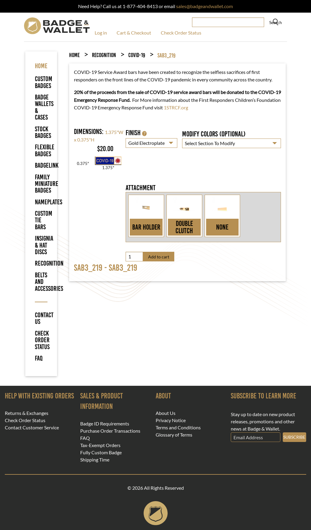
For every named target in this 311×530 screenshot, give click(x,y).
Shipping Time (94, 459)
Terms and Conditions (178, 427)
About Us (165, 413)
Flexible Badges (44, 150)
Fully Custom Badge (101, 452)
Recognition (49, 263)
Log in (101, 32)
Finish (136, 133)
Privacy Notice (171, 420)
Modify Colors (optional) (213, 134)
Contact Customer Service (32, 427)
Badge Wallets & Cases (44, 107)
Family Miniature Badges (46, 184)
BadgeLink (47, 165)
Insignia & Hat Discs (44, 245)
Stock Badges (43, 132)
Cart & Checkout (134, 32)
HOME (41, 66)
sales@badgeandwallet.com (204, 6)
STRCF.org (177, 107)
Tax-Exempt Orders (100, 445)
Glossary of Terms (174, 434)
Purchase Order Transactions (110, 430)
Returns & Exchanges (26, 413)
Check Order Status (181, 32)
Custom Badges (43, 82)
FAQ (39, 358)
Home (74, 55)
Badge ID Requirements (104, 423)
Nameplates (48, 202)
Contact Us (41, 318)
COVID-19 (136, 55)
